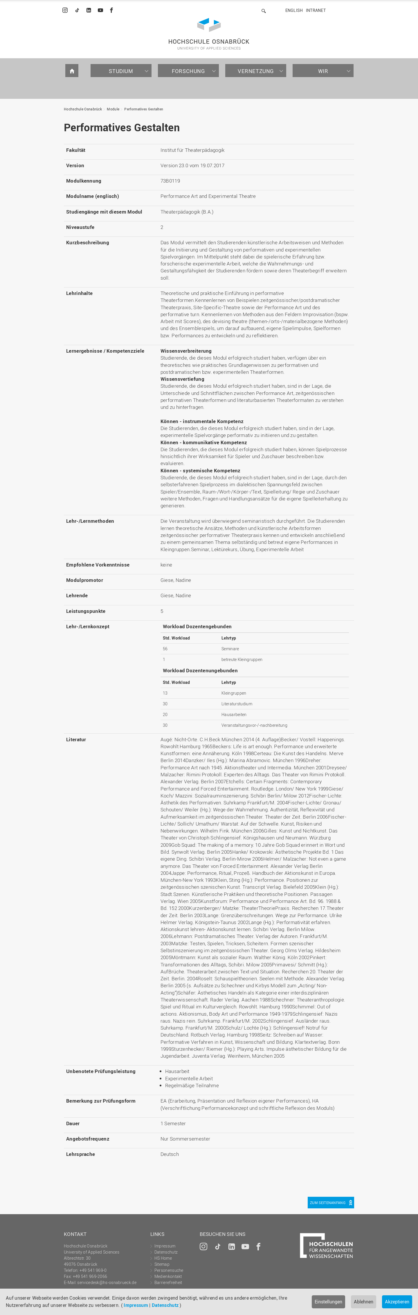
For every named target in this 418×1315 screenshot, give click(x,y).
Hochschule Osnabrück (83, 109)
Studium (121, 71)
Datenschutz (165, 1305)
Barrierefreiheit (168, 1282)
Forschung (188, 71)
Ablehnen (363, 1301)
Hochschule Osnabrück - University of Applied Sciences (209, 33)
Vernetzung (256, 71)
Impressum (136, 1305)
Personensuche (168, 1270)
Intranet (316, 10)
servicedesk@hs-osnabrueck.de (106, 1282)
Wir (323, 71)
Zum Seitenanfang (327, 1202)
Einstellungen (328, 1301)
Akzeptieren (397, 1301)
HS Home (163, 1258)
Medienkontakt (168, 1276)
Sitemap (162, 1264)
